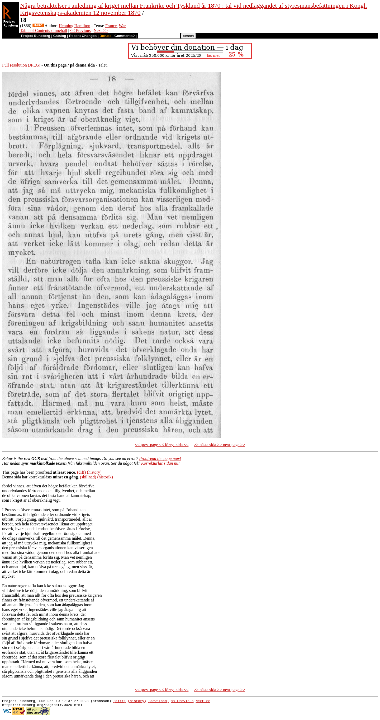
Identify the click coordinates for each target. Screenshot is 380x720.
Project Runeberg (35, 36)
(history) (94, 472)
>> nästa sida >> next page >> (219, 445)
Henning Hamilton (75, 25)
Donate (105, 36)
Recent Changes (83, 36)
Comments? (125, 36)
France (111, 25)
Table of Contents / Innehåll (43, 30)
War (122, 25)
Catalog (59, 36)
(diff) (81, 472)
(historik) (105, 477)
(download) (158, 701)
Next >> (101, 30)
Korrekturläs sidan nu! (160, 463)
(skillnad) (88, 477)
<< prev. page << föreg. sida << (161, 445)
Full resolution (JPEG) (21, 65)
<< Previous (80, 30)
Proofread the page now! (160, 458)
